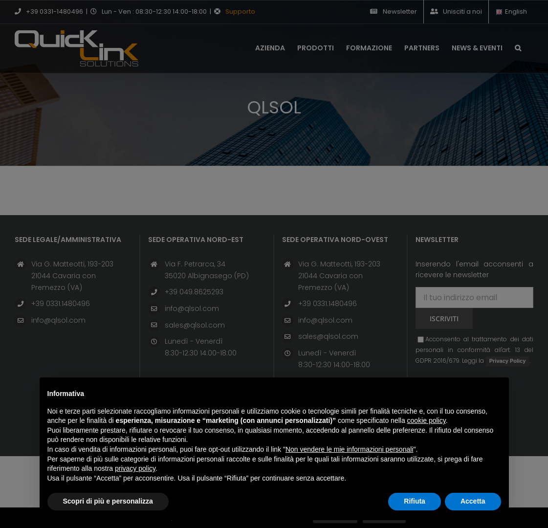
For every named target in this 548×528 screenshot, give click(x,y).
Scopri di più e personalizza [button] (108, 501)
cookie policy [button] (426, 420)
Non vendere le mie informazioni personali (349, 449)
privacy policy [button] (135, 468)
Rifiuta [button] (414, 501)
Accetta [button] (472, 501)
